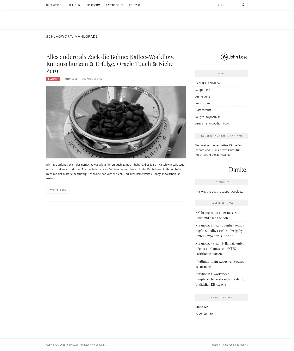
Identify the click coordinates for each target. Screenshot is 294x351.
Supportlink (202, 90)
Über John (73, 4)
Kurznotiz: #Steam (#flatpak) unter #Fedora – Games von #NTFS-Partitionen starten (219, 248)
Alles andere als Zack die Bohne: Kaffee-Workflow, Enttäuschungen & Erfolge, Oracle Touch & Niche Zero (110, 63)
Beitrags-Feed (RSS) (207, 83)
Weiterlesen (58, 189)
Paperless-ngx (204, 313)
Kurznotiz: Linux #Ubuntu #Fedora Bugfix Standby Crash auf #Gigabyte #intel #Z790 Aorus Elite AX (220, 230)
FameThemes (240, 344)
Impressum (93, 4)
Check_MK (201, 307)
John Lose (71, 78)
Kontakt (134, 4)
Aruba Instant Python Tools (212, 123)
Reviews (53, 79)
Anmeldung (202, 96)
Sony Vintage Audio (207, 116)
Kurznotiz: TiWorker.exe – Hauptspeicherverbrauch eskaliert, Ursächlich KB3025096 (219, 279)
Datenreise (53, 4)
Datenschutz (114, 4)
